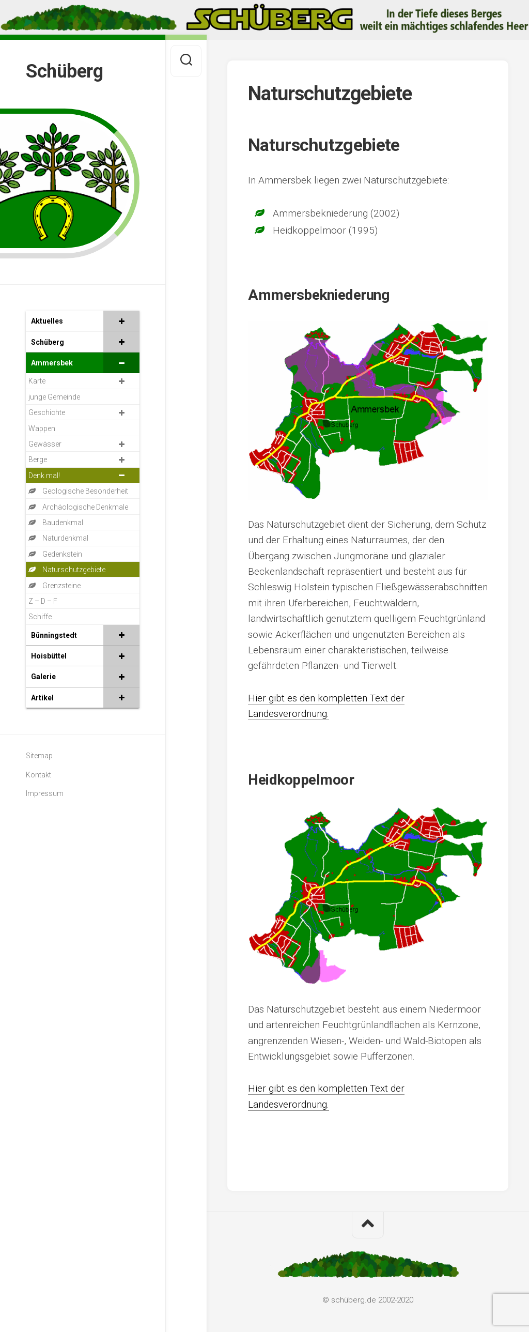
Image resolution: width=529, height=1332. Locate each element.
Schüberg (64, 71)
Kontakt (38, 775)
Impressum (45, 793)
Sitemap (39, 756)
